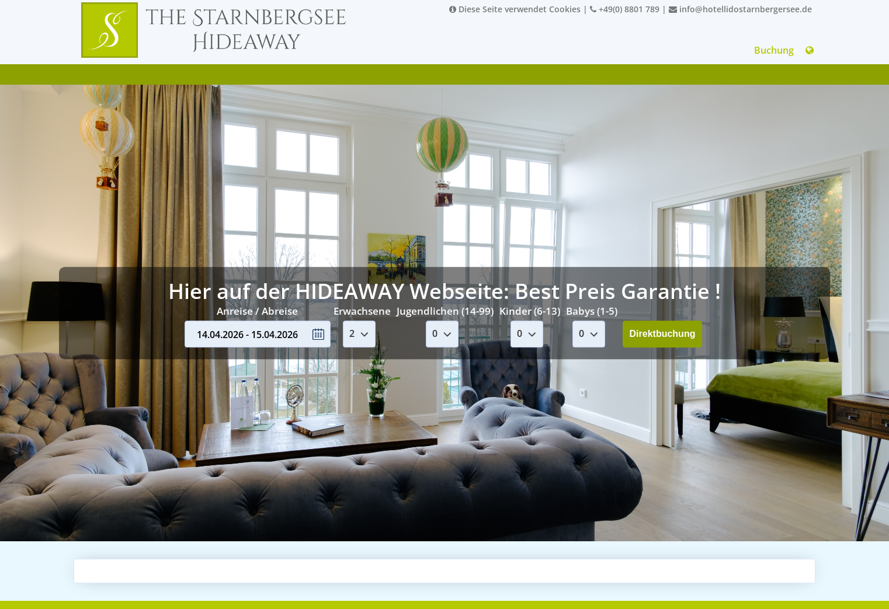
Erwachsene (362, 311)
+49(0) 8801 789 (624, 9)
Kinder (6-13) (529, 311)
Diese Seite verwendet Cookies (515, 9)
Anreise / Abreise (257, 311)
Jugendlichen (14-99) (445, 311)
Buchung (774, 50)
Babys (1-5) (591, 311)
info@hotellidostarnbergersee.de (740, 9)
